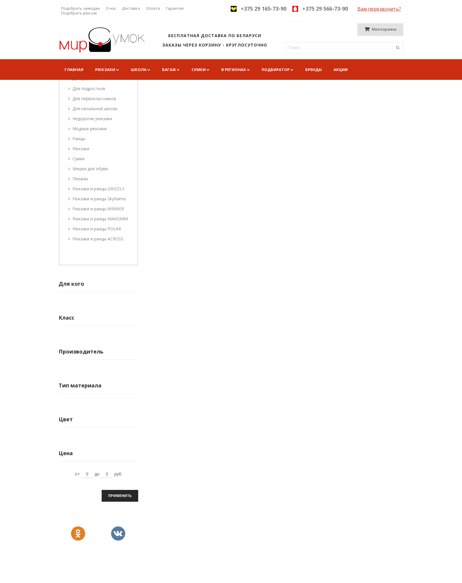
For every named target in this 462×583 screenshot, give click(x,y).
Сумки (199, 69)
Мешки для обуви (90, 168)
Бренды (313, 69)
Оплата (153, 8)
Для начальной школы (94, 108)
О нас (111, 8)
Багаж (169, 69)
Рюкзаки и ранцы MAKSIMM (100, 219)
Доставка (131, 8)
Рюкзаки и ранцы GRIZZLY (98, 188)
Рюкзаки (105, 69)
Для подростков (88, 88)
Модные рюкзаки (89, 128)
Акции (341, 69)
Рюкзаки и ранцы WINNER (98, 209)
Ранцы (78, 138)
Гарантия (175, 8)
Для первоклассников (94, 98)
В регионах (233, 69)
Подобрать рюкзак (79, 13)
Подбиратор (276, 69)
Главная (74, 69)
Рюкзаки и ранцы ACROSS (97, 239)
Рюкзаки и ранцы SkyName (99, 199)
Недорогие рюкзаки (92, 118)
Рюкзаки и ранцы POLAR (96, 229)
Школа (138, 69)
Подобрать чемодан (80, 8)
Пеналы (80, 178)
